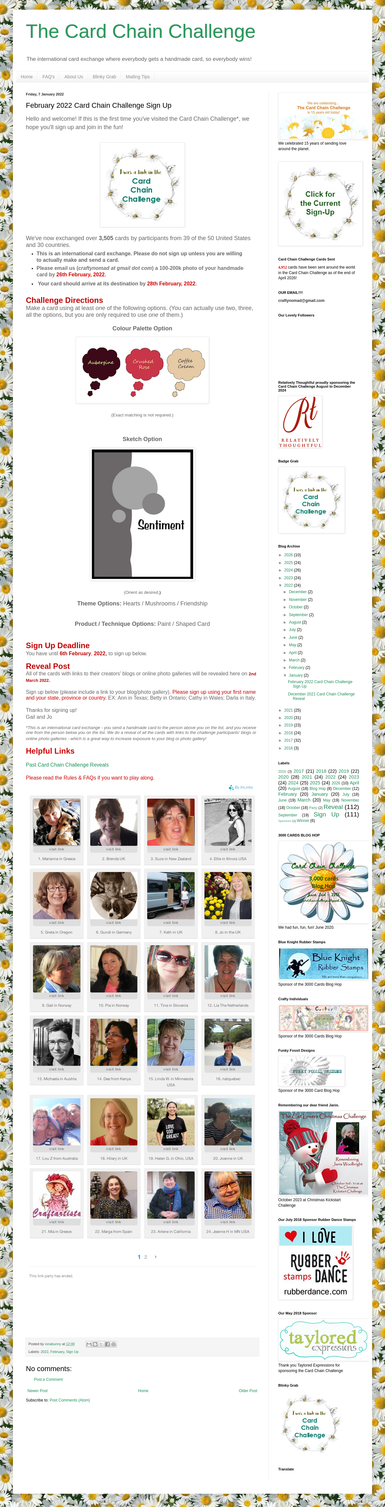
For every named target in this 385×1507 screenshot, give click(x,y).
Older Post (248, 1391)
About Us (73, 76)
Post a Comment (48, 1379)
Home (27, 76)
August (295, 622)
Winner (303, 820)
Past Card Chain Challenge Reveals (67, 765)
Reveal (333, 806)
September (299, 615)
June (293, 637)
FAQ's (48, 76)
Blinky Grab (104, 76)
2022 (45, 1352)
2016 (289, 748)
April (293, 652)
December (298, 592)
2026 (289, 555)
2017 (289, 740)
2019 (289, 725)
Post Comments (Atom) (70, 1400)
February (57, 1352)
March (295, 660)
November (298, 599)
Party (313, 808)
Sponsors (285, 821)
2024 (289, 570)
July (293, 629)
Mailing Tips (138, 76)
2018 (289, 733)
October (296, 607)
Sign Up (72, 1352)
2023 (289, 578)
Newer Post (38, 1391)
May (293, 645)
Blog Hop (318, 788)
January (296, 675)
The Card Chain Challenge (141, 31)
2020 (289, 717)
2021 (289, 710)
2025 (289, 562)
